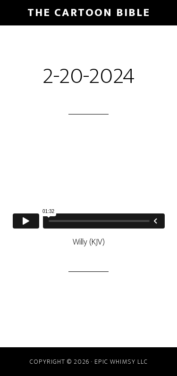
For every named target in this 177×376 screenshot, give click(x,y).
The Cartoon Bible (88, 12)
